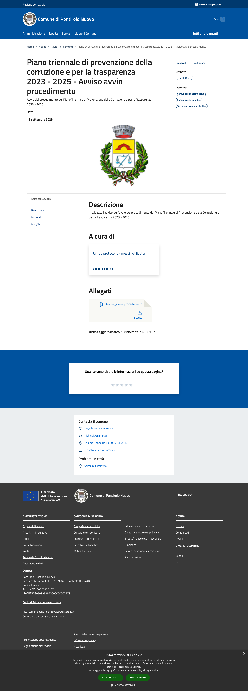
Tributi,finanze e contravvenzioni (144, 538)
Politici (27, 551)
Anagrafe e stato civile (87, 526)
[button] (124, 685)
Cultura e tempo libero (87, 532)
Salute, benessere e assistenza (143, 551)
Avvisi (54, 47)
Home (30, 47)
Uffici (26, 539)
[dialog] (124, 670)
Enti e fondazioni (32, 545)
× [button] (244, 653)
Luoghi (180, 556)
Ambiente (130, 545)
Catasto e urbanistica (86, 545)
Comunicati (182, 532)
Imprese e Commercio (86, 539)
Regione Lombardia (34, 4)
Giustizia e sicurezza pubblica (142, 532)
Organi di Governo (33, 526)
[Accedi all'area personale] (207, 5)
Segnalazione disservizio (37, 646)
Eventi (179, 562)
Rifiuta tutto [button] (138, 677)
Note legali (80, 646)
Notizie (180, 526)
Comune (68, 47)
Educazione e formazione (139, 526)
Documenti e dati (33, 563)
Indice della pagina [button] (41, 199)
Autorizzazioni (133, 557)
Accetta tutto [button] (110, 677)
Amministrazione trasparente (91, 634)
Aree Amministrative (35, 532)
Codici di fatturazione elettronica (42, 602)
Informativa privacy (85, 640)
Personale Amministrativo (38, 557)
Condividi (184, 63)
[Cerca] (221, 19)
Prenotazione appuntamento (39, 640)
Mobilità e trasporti (85, 551)
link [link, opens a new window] (157, 670)
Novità (42, 47)
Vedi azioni (201, 63)
